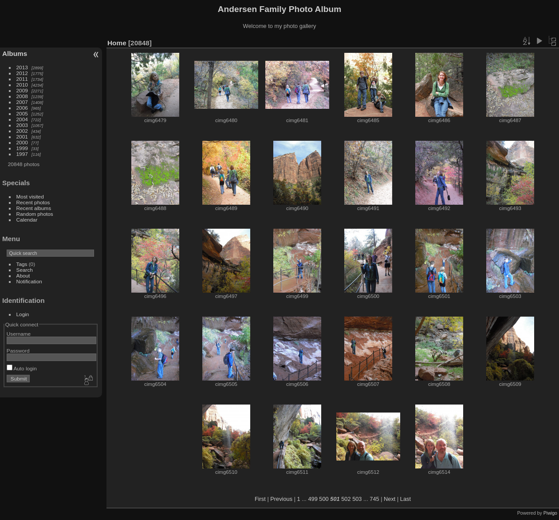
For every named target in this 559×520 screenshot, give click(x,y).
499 (312, 499)
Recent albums (33, 208)
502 (345, 499)
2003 (22, 125)
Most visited (30, 196)
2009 (22, 90)
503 (357, 499)
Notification (29, 281)
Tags (22, 264)
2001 (22, 136)
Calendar (27, 219)
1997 (22, 154)
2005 (22, 113)
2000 (22, 142)
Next (389, 499)
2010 (22, 84)
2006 (22, 108)
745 (374, 499)
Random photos (34, 214)
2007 (22, 102)
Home (116, 43)
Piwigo (550, 513)
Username (19, 334)
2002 (22, 131)
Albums (14, 53)
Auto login (22, 368)
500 (323, 499)
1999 (22, 148)
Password (18, 350)
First (260, 499)
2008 (22, 96)
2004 (22, 119)
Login (22, 314)
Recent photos (33, 202)
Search (24, 270)
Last (405, 499)
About (23, 275)
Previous (281, 499)
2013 (22, 67)
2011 (22, 79)
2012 (22, 73)
